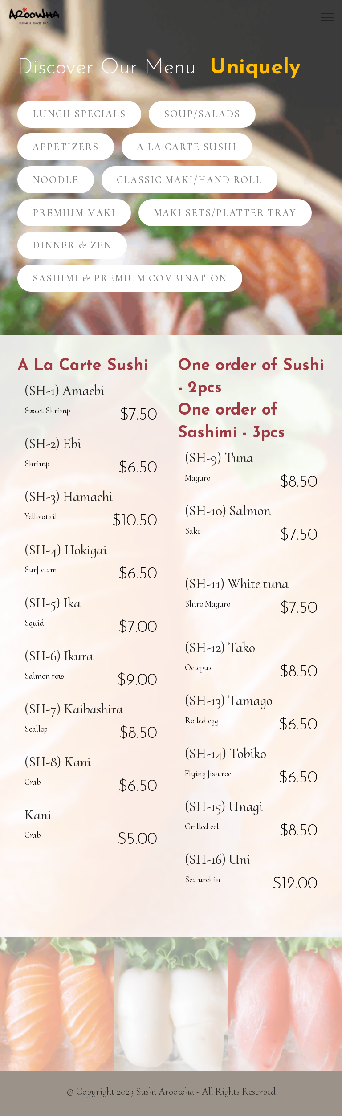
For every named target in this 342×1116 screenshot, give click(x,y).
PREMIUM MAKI (74, 213)
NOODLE (56, 180)
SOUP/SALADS (202, 114)
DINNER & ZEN (72, 245)
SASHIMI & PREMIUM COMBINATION (130, 278)
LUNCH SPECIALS (79, 114)
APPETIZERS (66, 147)
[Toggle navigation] (328, 17)
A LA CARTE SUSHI (187, 147)
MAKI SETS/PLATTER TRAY (225, 213)
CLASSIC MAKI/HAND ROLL (189, 180)
